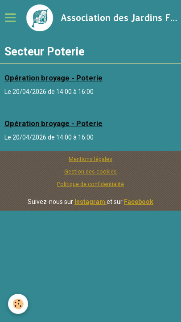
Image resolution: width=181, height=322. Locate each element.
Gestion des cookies (90, 171)
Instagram (90, 201)
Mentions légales (90, 159)
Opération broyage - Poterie (53, 77)
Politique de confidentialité (90, 184)
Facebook (138, 201)
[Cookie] (18, 304)
